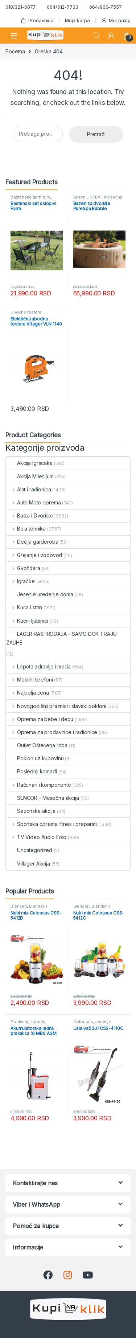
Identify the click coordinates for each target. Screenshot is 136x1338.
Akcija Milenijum (30, 476)
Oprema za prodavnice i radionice (51, 732)
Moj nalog (116, 20)
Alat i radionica (28, 489)
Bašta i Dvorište (29, 515)
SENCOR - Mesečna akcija (42, 798)
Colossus (83, 1021)
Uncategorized (29, 850)
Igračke (20, 581)
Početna (15, 51)
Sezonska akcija (30, 811)
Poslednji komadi (31, 771)
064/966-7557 (105, 7)
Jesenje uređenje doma (39, 594)
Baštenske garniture (30, 197)
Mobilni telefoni (29, 679)
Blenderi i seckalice (29, 908)
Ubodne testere (26, 312)
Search (96, 36)
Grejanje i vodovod (34, 555)
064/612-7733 (62, 7)
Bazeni (80, 197)
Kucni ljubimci (27, 621)
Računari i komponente (38, 785)
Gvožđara (23, 568)
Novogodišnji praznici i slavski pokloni (56, 706)
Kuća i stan (24, 607)
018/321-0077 (20, 7)
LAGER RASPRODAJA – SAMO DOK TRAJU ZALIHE (61, 638)
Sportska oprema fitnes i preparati (51, 824)
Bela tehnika (26, 528)
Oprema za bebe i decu (39, 719)
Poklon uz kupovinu (34, 758)
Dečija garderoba (32, 542)
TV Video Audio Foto (36, 837)
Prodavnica (37, 20)
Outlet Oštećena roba (36, 745)
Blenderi (19, 906)
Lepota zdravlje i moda (38, 666)
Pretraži (96, 134)
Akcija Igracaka (29, 463)
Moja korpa (77, 20)
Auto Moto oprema (33, 502)
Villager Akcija (28, 863)
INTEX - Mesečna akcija (98, 199)
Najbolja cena (27, 693)
